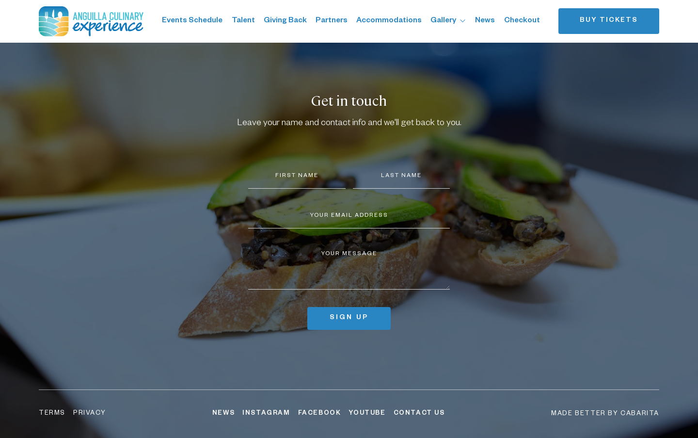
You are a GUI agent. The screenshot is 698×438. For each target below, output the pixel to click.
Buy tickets (609, 21)
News (485, 21)
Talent (243, 21)
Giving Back (285, 21)
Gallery (448, 21)
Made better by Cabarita (605, 414)
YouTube (367, 413)
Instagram (266, 413)
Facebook (319, 413)
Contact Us (419, 413)
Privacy (89, 413)
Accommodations (389, 21)
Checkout (522, 21)
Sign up (349, 318)
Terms (52, 413)
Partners (332, 21)
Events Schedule (192, 21)
